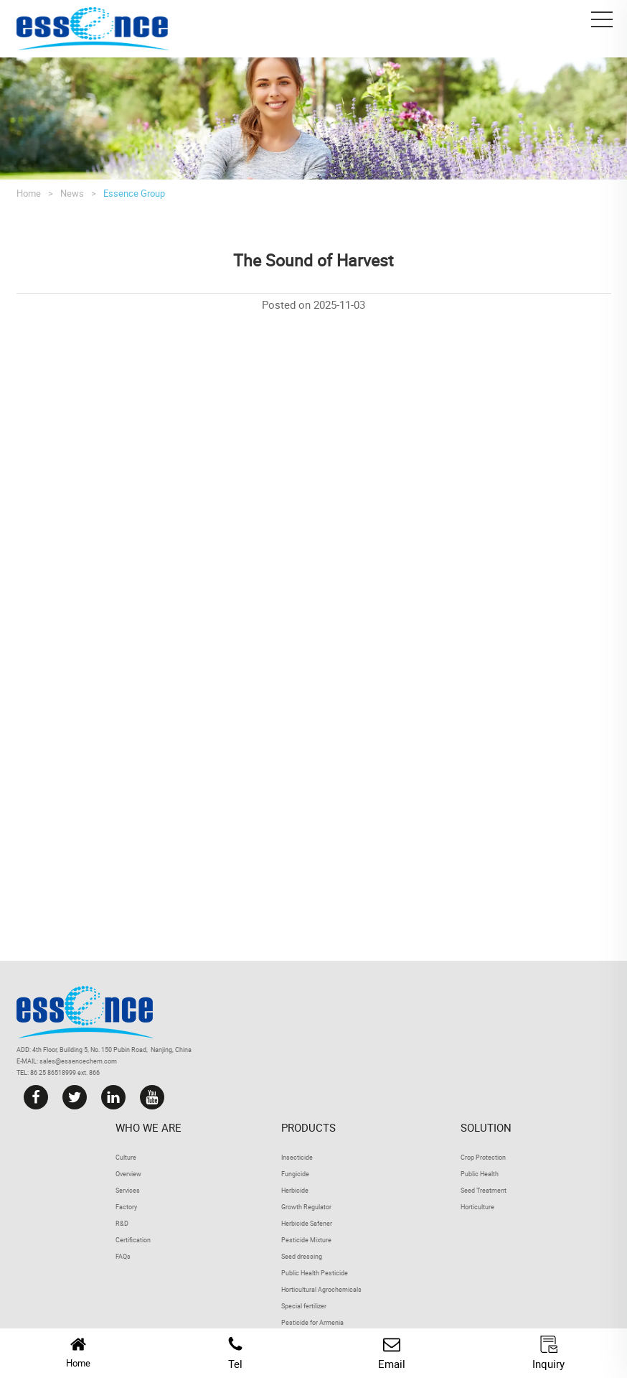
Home (28, 193)
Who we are (149, 1127)
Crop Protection (483, 1157)
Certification (133, 1239)
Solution (486, 1127)
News (72, 193)
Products (308, 1127)
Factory (126, 1206)
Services (128, 1190)
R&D (122, 1223)
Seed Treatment (483, 1190)
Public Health (480, 1173)
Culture (126, 1157)
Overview (128, 1173)
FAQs (123, 1256)
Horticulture (477, 1206)
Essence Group (134, 193)
